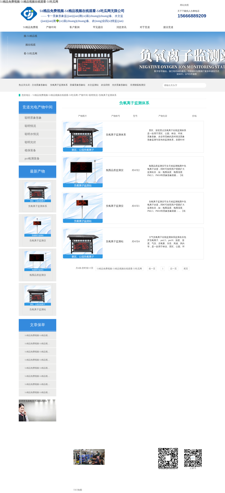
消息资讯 (121, 27)
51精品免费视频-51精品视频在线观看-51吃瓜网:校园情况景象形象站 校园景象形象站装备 (37, 368)
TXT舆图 (77, 490)
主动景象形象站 (39, 85)
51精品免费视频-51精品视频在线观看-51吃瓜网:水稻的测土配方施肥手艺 (37, 376)
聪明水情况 (32, 134)
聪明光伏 (30, 142)
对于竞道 (145, 27)
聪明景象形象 (33, 117)
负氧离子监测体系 (59, 85)
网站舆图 (184, 5)
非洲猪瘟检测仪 (137, 85)
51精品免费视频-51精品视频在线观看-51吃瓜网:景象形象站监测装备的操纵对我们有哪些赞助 (37, 335)
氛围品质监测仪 (37, 263)
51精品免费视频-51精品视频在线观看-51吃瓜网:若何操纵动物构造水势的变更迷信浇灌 (37, 392)
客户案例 (75, 27)
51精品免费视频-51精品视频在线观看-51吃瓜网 (29, 1)
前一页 (152, 268)
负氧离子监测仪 (37, 229)
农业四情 (105, 85)
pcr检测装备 (32, 158)
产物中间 (51, 27)
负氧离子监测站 (37, 298)
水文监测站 (93, 85)
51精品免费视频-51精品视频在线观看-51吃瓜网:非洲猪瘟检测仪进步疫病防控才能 (37, 343)
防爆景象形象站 (77, 85)
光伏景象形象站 (119, 85)
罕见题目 (98, 27)
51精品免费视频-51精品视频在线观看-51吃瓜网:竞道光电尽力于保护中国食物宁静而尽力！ (37, 360)
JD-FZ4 (136, 241)
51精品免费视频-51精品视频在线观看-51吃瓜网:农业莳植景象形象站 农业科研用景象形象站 (37, 351)
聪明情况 (93, 95)
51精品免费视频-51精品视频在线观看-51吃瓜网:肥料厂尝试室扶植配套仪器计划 (37, 384)
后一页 (173, 268)
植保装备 (30, 150)
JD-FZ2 (136, 170)
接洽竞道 (168, 27)
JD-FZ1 (136, 206)
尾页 (186, 268)
